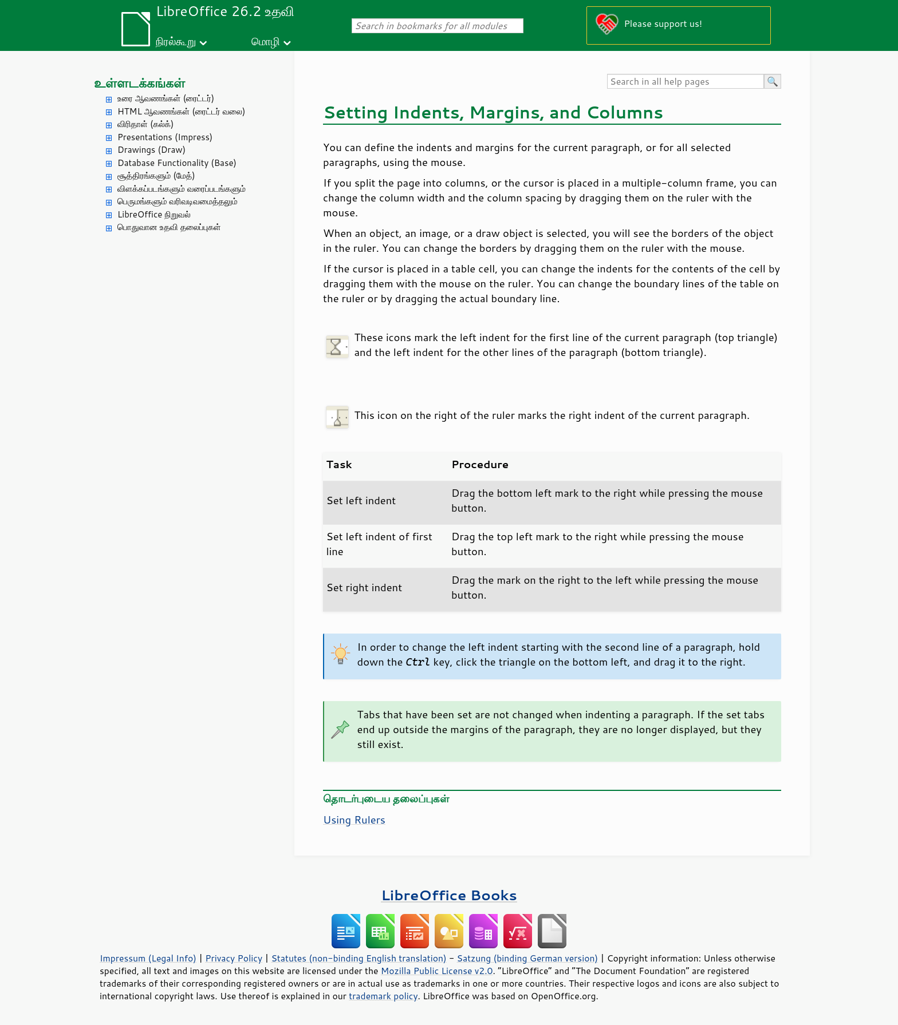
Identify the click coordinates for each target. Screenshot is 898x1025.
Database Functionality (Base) (177, 163)
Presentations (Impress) (164, 137)
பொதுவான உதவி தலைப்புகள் (169, 227)
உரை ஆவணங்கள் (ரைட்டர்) (165, 98)
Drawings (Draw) (151, 150)
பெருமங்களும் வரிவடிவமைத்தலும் (177, 201)
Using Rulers (354, 819)
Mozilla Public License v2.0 (437, 970)
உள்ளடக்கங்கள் (139, 83)
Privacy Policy (233, 958)
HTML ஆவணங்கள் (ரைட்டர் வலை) (181, 111)
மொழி (265, 41)
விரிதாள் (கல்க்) (145, 124)
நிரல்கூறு (176, 41)
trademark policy (383, 996)
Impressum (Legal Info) (148, 958)
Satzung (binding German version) (527, 958)
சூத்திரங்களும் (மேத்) (156, 175)
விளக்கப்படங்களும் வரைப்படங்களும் (181, 189)
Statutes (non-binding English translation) (358, 958)
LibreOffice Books (449, 895)
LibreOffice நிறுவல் (154, 214)
